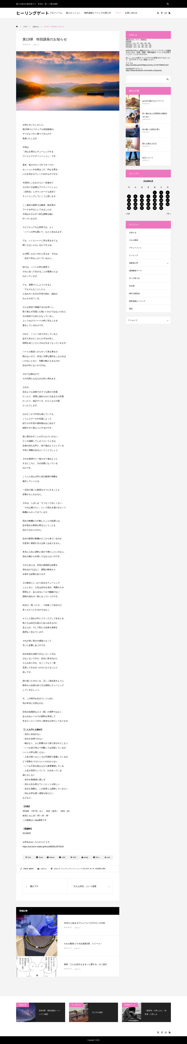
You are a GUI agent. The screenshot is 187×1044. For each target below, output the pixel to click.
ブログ (118, 13)
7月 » (169, 214)
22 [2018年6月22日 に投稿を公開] (155, 204)
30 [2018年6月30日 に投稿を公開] (161, 208)
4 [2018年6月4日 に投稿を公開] (128, 196)
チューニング (77, 869)
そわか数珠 (133, 240)
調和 (103, 869)
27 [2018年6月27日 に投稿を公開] (142, 208)
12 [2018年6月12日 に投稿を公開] (135, 200)
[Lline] (62, 857)
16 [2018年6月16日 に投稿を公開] (161, 200)
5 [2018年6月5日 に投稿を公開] (135, 196)
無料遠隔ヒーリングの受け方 (97, 13)
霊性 (131, 309)
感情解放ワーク (135, 271)
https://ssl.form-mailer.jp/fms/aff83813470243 (43, 847)
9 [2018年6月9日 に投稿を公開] (161, 196)
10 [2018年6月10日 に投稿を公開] (168, 196)
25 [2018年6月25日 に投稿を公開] (129, 208)
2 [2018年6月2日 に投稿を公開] (161, 193)
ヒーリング (133, 255)
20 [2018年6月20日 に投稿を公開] (142, 204)
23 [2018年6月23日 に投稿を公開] (161, 204)
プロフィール (56, 13)
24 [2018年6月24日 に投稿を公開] (168, 204)
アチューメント (135, 248)
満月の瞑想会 (134, 293)
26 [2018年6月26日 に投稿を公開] (135, 208)
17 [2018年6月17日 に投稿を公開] (168, 200)
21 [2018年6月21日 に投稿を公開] (148, 204)
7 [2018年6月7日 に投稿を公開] (148, 196)
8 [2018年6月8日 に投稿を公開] (154, 196)
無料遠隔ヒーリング (137, 301)
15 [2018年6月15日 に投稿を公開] (155, 200)
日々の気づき (134, 278)
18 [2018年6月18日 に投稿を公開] (129, 204)
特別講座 (98, 869)
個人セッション (73, 13)
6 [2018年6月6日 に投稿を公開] (141, 196)
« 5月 (128, 214)
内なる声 (86, 869)
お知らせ (36, 44)
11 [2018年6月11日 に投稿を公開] (129, 200)
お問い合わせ (131, 13)
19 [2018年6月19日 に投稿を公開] (135, 204)
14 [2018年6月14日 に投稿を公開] (148, 200)
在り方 (92, 869)
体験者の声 (133, 263)
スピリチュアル (66, 869)
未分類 (132, 286)
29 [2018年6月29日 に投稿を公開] (155, 208)
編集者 (31, 869)
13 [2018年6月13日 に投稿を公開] (142, 200)
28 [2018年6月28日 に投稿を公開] (148, 208)
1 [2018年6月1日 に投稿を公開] (154, 193)
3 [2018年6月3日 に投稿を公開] (167, 193)
